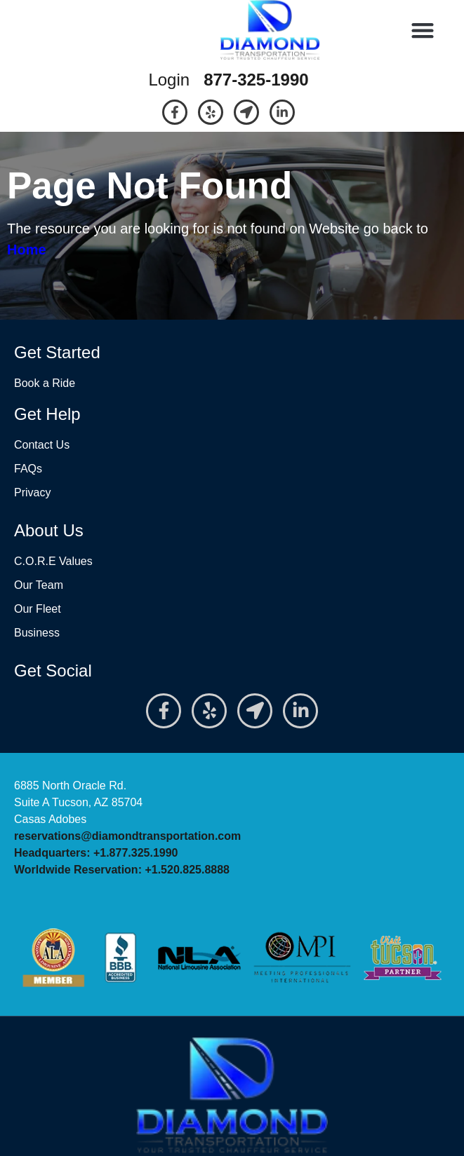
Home (26, 249)
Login (169, 79)
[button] (423, 30)
